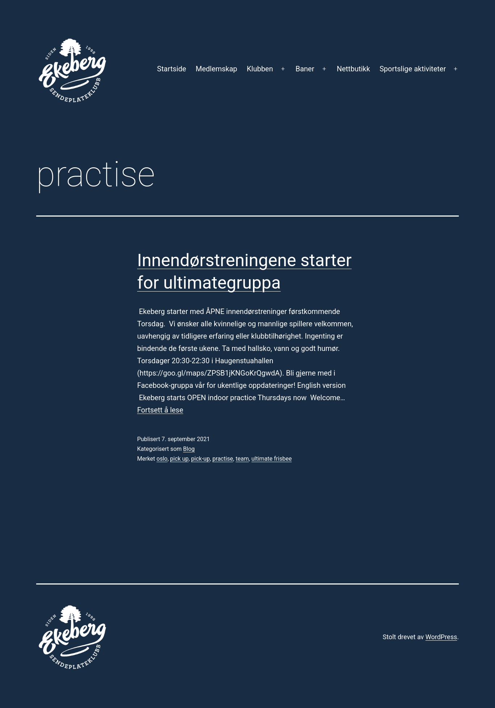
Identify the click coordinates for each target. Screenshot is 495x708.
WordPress (441, 637)
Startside (171, 68)
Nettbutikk (353, 68)
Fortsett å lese (160, 410)
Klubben (260, 68)
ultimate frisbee (271, 458)
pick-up (200, 458)
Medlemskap (216, 68)
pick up (179, 458)
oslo (162, 458)
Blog (189, 448)
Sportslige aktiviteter (413, 68)
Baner (305, 68)
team (242, 458)
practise (222, 458)
